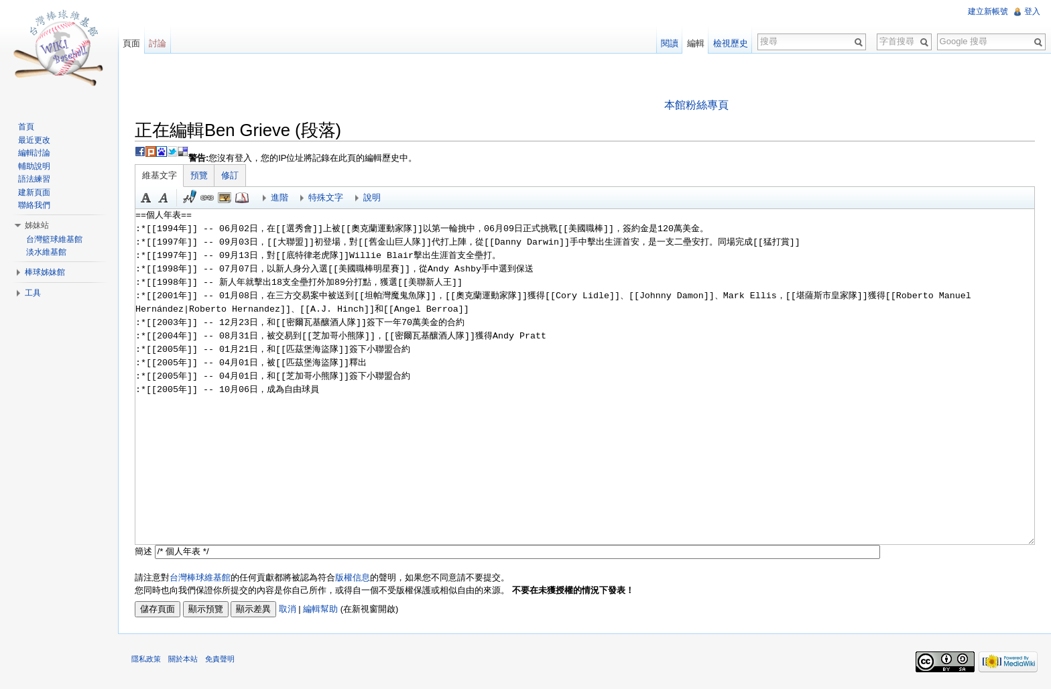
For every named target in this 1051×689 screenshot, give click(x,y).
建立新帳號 (988, 11)
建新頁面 (34, 192)
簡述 (143, 551)
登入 (1032, 11)
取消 (287, 609)
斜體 (163, 197)
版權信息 (352, 577)
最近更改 (34, 140)
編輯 (695, 43)
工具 (33, 293)
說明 (372, 197)
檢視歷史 (730, 43)
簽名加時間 (189, 197)
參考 (242, 197)
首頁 (26, 126)
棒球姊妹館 (45, 272)
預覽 (199, 175)
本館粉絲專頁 (696, 105)
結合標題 (224, 197)
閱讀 (669, 43)
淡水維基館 (46, 252)
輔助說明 (34, 166)
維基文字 (159, 175)
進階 (279, 197)
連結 (207, 197)
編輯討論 (34, 153)
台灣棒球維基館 (200, 577)
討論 (157, 43)
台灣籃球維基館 (54, 239)
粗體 (146, 197)
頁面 (131, 43)
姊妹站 (37, 225)
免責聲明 (220, 659)
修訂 (230, 175)
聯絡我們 (34, 205)
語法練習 (34, 179)
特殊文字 (325, 197)
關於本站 (183, 659)
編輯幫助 (320, 609)
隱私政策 (146, 659)
